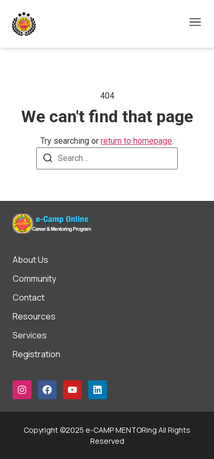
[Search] (47, 159)
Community (34, 278)
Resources (34, 316)
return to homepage (136, 141)
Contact (29, 297)
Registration (36, 354)
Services (30, 335)
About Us (30, 259)
